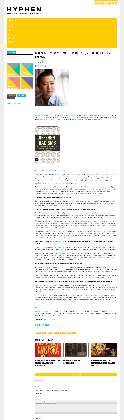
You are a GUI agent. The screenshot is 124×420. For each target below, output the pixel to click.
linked (61, 228)
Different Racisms (106, 90)
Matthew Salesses (40, 90)
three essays (112, 149)
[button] (37, 376)
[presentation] (49, 400)
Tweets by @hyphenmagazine (14, 77)
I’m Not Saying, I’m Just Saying (68, 90)
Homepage (38, 368)
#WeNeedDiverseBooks (59, 216)
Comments (76, 349)
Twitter (58, 290)
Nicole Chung (42, 300)
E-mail (37, 360)
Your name (38, 355)
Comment (38, 373)
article (68, 228)
